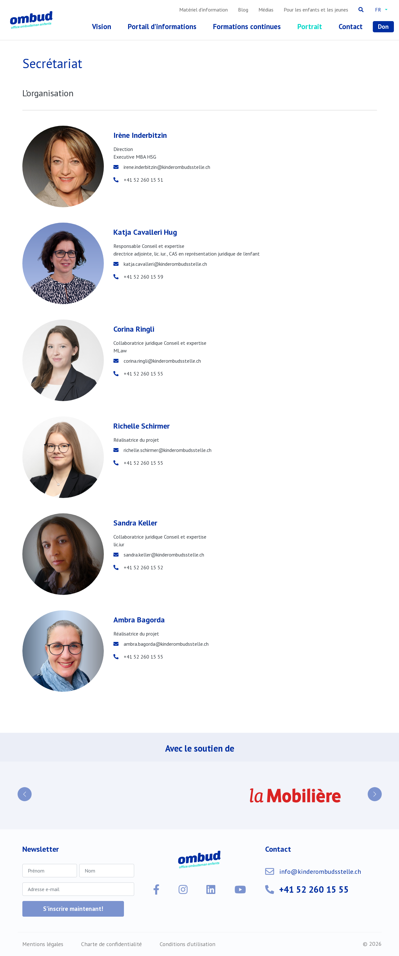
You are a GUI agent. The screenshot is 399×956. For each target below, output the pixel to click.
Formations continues (247, 26)
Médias (265, 9)
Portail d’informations (162, 26)
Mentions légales (42, 944)
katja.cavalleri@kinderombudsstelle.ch (165, 264)
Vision (101, 26)
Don (383, 26)
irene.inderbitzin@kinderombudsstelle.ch (167, 167)
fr (378, 9)
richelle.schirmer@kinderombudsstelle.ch (167, 450)
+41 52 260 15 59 (143, 276)
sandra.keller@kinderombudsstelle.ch (164, 554)
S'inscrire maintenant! (73, 909)
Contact (351, 26)
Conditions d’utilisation (187, 944)
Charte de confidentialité (111, 944)
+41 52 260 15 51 (143, 180)
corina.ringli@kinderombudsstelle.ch (162, 361)
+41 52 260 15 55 (143, 373)
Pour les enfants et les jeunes (316, 9)
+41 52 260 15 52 (143, 567)
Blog (243, 9)
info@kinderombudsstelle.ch (320, 871)
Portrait (309, 26)
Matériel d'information (203, 9)
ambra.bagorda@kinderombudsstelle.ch (166, 644)
